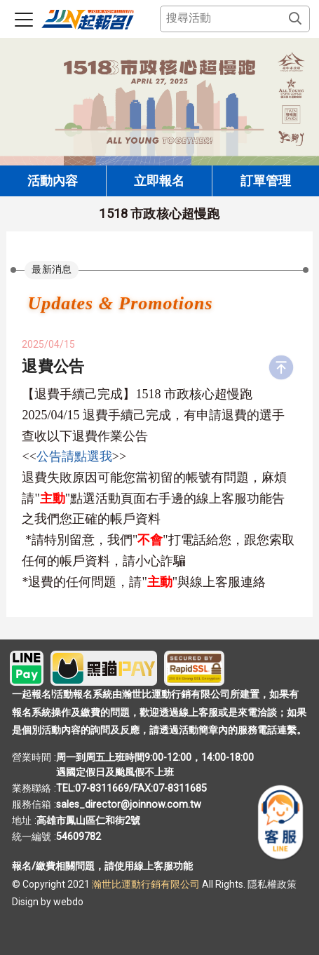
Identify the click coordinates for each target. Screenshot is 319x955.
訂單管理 (265, 180)
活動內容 (52, 180)
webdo (68, 901)
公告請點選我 (74, 456)
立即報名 (159, 180)
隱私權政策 (272, 884)
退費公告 (53, 366)
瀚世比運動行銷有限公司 (147, 884)
